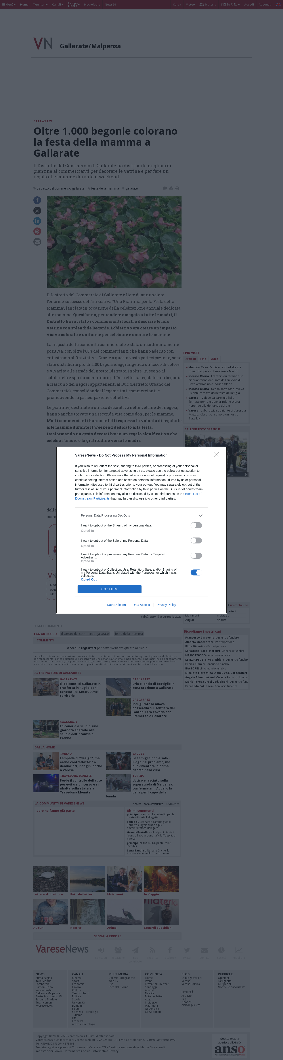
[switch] (196, 525)
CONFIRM (109, 589)
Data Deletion (116, 605)
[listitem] (141, 515)
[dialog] (141, 530)
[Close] (218, 455)
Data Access (141, 605)
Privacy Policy (166, 605)
